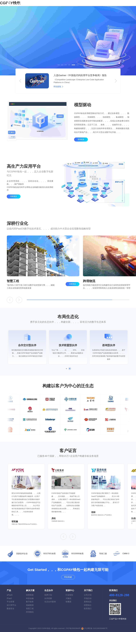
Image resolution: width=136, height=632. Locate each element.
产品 (45, 4)
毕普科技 (122, 619)
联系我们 (87, 609)
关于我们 (91, 4)
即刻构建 (123, 4)
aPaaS (9, 595)
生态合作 (68, 4)
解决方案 (56, 4)
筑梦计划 (48, 595)
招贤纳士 (87, 605)
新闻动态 (87, 602)
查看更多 (81, 144)
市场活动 (87, 598)
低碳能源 (30, 605)
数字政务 (30, 602)
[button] (20, 80)
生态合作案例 (50, 602)
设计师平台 (11, 605)
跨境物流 (30, 612)
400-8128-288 (119, 595)
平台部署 (10, 602)
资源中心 (78, 4)
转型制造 (30, 595)
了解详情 (13, 48)
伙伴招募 (48, 598)
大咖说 (68, 598)
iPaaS (9, 598)
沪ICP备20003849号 (73, 628)
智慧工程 (30, 609)
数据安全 (10, 609)
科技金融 (30, 598)
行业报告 (69, 595)
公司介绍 (87, 595)
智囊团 (68, 602)
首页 (39, 4)
